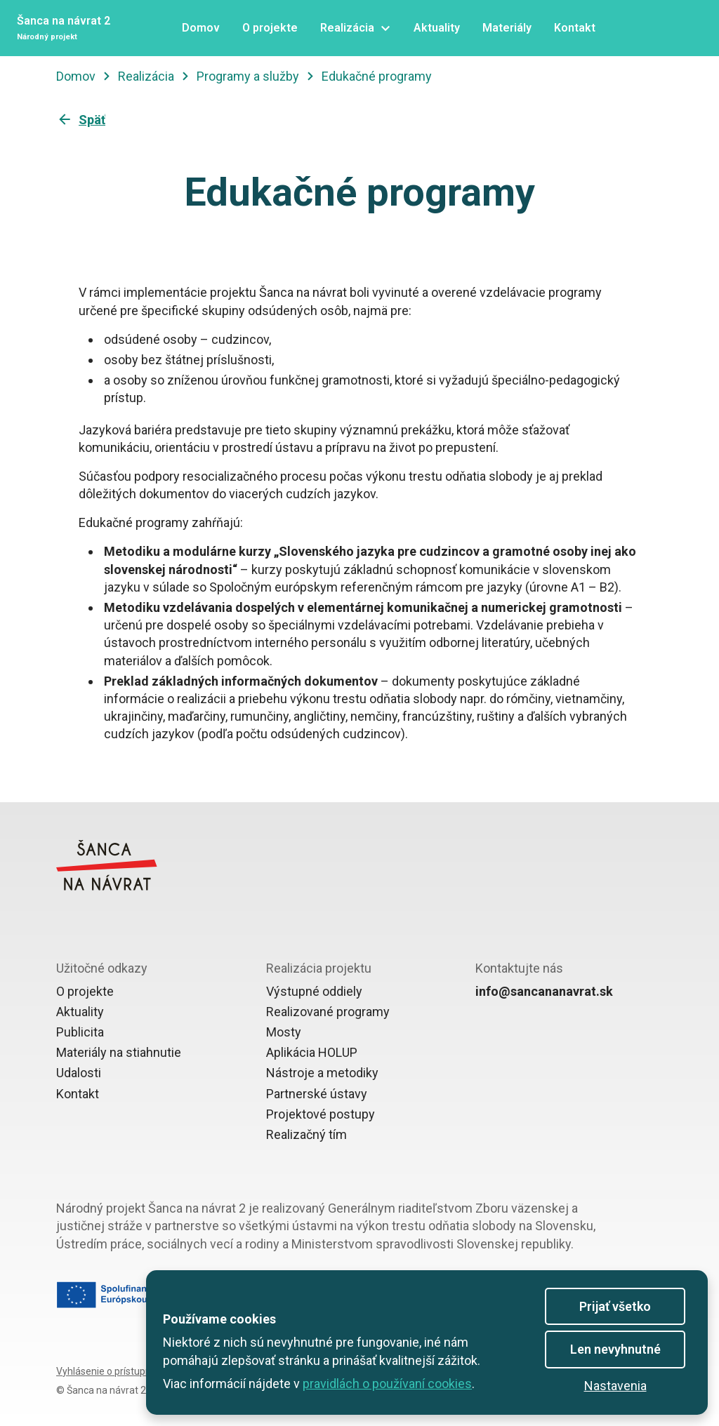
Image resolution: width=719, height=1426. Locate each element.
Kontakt (77, 1093)
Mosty (283, 1032)
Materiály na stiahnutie (118, 1052)
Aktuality (80, 1011)
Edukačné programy (377, 76)
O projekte (85, 991)
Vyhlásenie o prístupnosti (111, 1371)
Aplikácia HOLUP (311, 1052)
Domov (75, 76)
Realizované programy (328, 1011)
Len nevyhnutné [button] (615, 1349)
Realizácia (146, 76)
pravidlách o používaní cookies (387, 1383)
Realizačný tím (306, 1134)
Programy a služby (248, 76)
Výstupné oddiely (314, 991)
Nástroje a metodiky (322, 1072)
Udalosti (78, 1072)
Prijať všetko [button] (615, 1306)
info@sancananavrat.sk (544, 991)
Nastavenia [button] (615, 1385)
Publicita (80, 1032)
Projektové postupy (320, 1114)
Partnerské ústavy (316, 1093)
